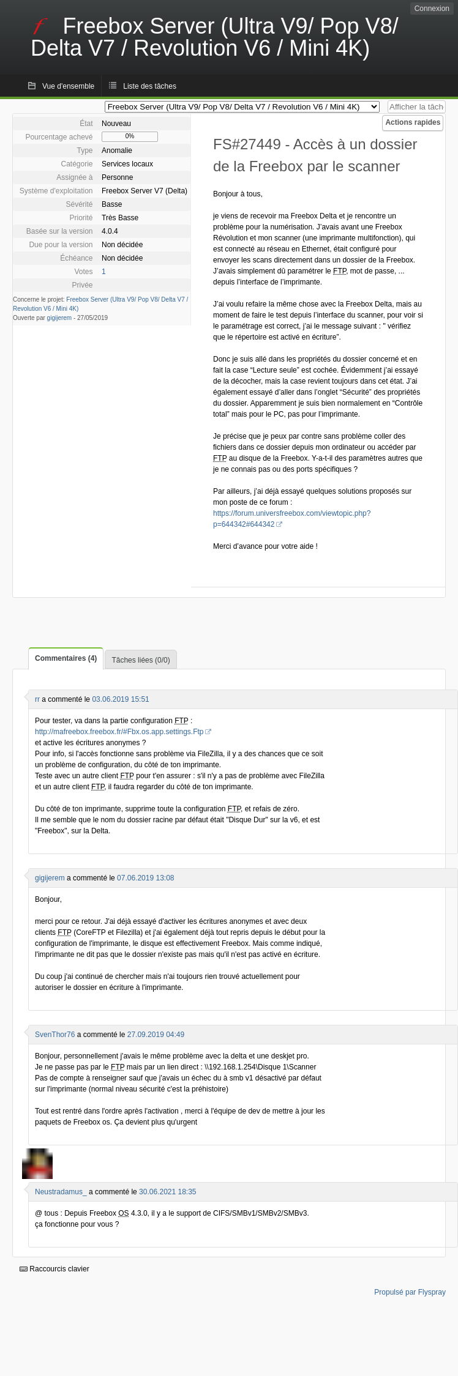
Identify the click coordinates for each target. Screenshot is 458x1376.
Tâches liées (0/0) (140, 660)
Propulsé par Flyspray (410, 1292)
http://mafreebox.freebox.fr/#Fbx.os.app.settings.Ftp (119, 731)
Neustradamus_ (61, 1192)
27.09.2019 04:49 (155, 1034)
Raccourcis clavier (54, 1269)
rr (37, 699)
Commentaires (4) (66, 658)
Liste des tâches (149, 86)
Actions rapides (412, 122)
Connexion (432, 8)
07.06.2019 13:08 (145, 878)
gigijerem (59, 317)
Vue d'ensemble (68, 86)
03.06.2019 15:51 (120, 699)
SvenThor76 (55, 1034)
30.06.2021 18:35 (167, 1192)
